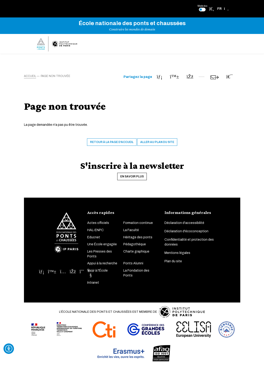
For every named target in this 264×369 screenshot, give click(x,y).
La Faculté (131, 230)
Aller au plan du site (157, 142)
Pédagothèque (134, 244)
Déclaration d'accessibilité (184, 223)
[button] (223, 8)
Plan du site (173, 261)
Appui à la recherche (102, 263)
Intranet (93, 282)
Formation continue (138, 223)
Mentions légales (177, 253)
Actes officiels (98, 223)
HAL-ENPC (95, 230)
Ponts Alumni (133, 263)
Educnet (93, 237)
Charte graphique (136, 251)
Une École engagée (102, 244)
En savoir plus (132, 176)
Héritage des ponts (137, 237)
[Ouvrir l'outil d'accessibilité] (8, 348)
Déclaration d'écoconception (186, 231)
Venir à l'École (97, 270)
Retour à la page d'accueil (112, 142)
